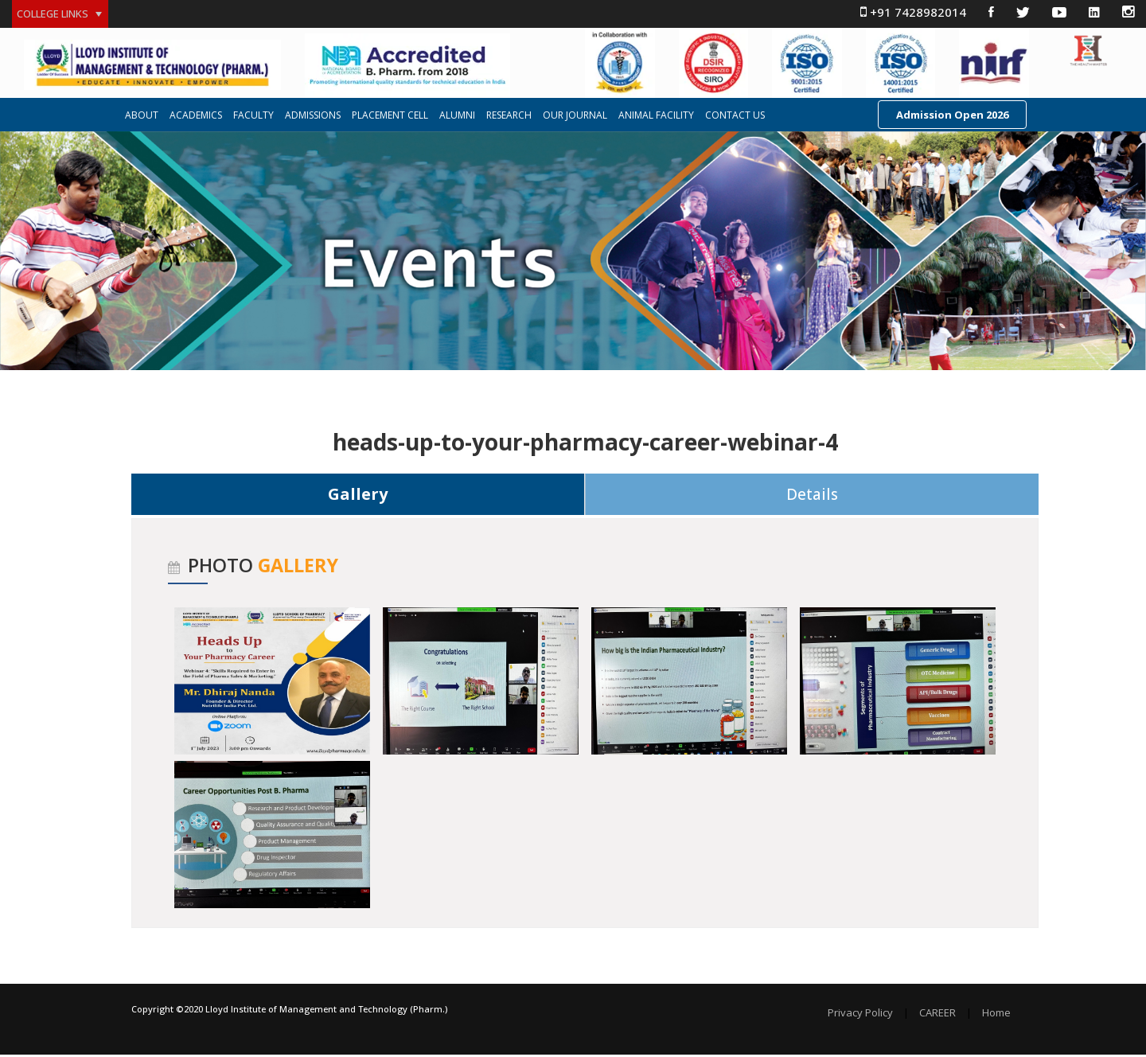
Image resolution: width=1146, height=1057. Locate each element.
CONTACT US (735, 117)
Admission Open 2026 (952, 116)
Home (996, 1015)
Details (812, 496)
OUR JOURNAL (575, 117)
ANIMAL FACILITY (656, 117)
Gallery (358, 495)
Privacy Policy (860, 1015)
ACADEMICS (196, 117)
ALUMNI (457, 117)
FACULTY (253, 117)
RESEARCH (509, 117)
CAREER (937, 1015)
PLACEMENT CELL (390, 117)
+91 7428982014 (913, 12)
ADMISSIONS (313, 117)
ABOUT (141, 117)
